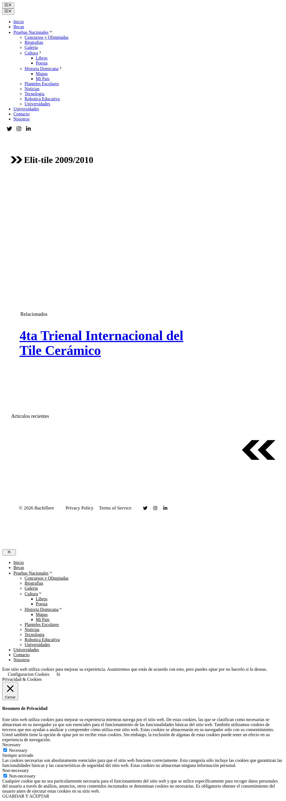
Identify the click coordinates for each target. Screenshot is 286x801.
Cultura (33, 53)
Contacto (21, 114)
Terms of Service (115, 508)
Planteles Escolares (42, 83)
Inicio (18, 21)
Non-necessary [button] (15, 770)
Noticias (32, 88)
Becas (18, 26)
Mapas (42, 73)
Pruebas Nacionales (33, 32)
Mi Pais (42, 78)
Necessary (18, 750)
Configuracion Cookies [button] (28, 674)
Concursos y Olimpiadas (46, 37)
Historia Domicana (44, 68)
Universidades (37, 103)
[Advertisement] (143, 219)
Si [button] (58, 674)
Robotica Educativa (42, 98)
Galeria (31, 47)
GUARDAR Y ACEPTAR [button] (25, 796)
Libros (41, 58)
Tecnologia (34, 93)
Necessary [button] (11, 744)
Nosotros (21, 119)
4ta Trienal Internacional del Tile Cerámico (101, 343)
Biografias (34, 42)
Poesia (41, 63)
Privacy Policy (80, 508)
